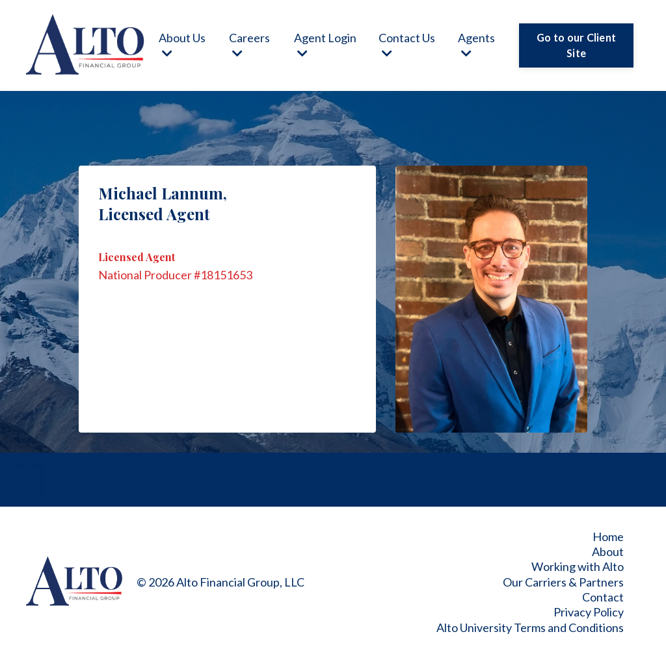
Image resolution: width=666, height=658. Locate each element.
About (608, 551)
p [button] (24, 481)
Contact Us (407, 45)
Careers (249, 45)
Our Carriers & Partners (563, 582)
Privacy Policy (588, 612)
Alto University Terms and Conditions (530, 627)
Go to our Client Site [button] (576, 45)
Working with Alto (577, 566)
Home (608, 536)
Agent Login (325, 45)
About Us (182, 45)
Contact (603, 597)
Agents (476, 45)
